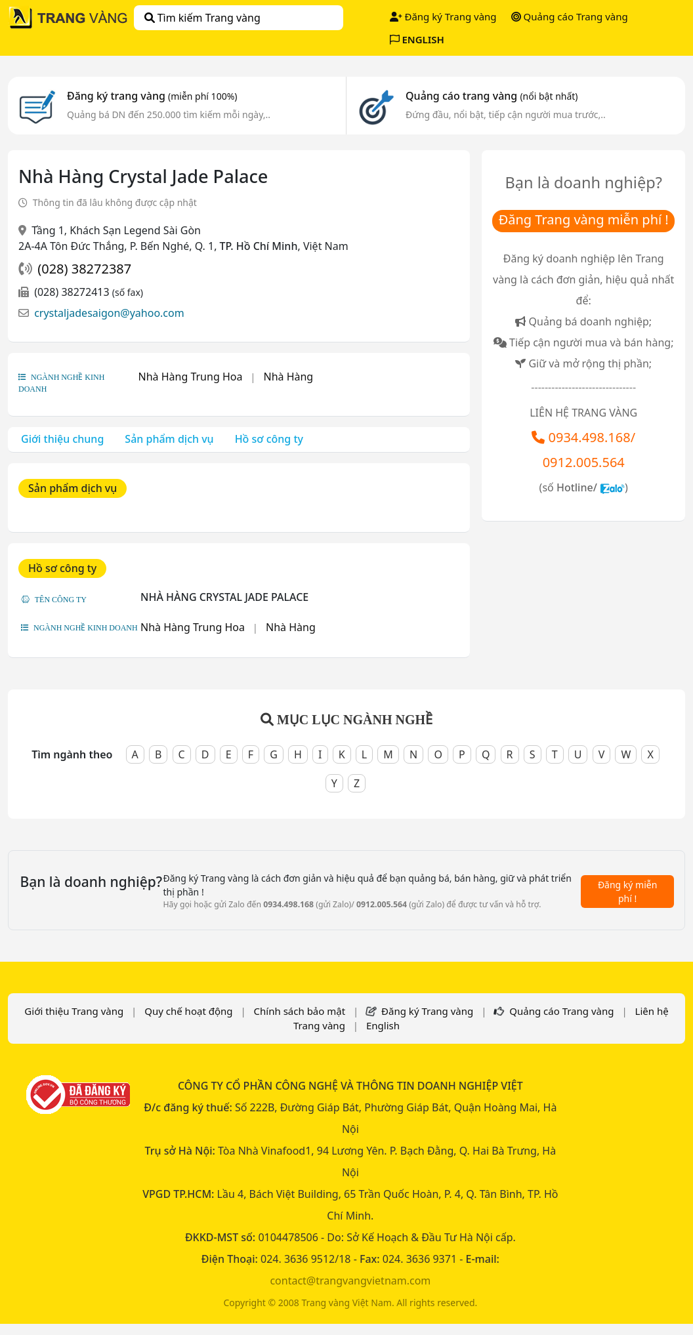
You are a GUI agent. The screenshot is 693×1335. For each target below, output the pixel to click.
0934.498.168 (590, 437)
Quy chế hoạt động (188, 1010)
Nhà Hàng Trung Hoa (190, 376)
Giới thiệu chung (62, 439)
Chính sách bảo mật (300, 1010)
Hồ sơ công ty (269, 439)
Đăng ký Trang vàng (443, 16)
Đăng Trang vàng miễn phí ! (584, 219)
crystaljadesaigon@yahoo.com (109, 313)
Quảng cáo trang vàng (492, 96)
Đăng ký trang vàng (152, 96)
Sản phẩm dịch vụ (169, 439)
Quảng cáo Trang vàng (569, 16)
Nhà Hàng (288, 376)
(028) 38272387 (84, 268)
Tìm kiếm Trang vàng (202, 17)
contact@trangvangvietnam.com (350, 1280)
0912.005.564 (584, 462)
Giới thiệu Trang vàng (73, 1010)
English (383, 1025)
